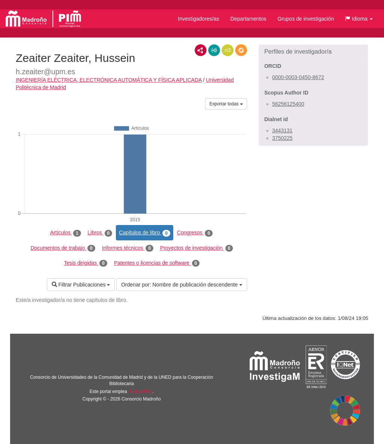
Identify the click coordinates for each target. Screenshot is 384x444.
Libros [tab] (100, 233)
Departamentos (248, 19)
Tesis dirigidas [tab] (85, 263)
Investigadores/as (198, 19)
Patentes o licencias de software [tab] (157, 263)
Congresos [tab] (195, 233)
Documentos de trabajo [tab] (62, 248)
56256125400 (288, 104)
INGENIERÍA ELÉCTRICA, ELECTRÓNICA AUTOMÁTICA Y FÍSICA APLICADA (109, 80)
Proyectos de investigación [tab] (196, 248)
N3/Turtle (228, 50)
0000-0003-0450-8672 (298, 77)
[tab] (313, 52)
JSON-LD (214, 50)
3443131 (282, 131)
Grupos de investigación (306, 19)
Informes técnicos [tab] (127, 248)
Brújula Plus (140, 391)
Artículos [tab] (65, 233)
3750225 (282, 138)
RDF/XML (201, 50)
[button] (358, 18)
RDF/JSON (241, 50)
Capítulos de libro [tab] (144, 233)
